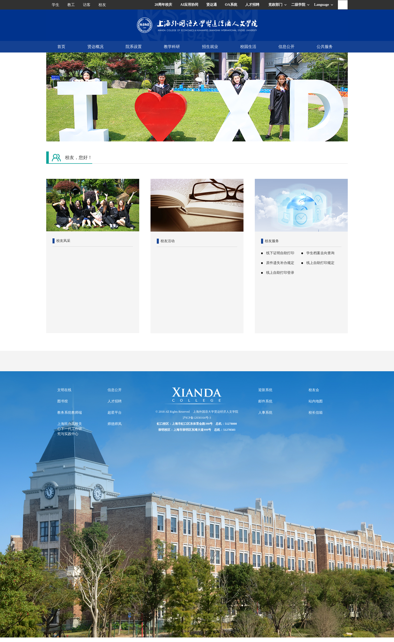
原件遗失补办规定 (280, 263)
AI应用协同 (189, 5)
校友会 (314, 390)
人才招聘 (252, 5)
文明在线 (64, 390)
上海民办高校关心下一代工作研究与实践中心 (69, 429)
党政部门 (275, 5)
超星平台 (115, 412)
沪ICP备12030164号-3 (197, 417)
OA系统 (231, 5)
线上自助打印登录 (280, 273)
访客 (86, 5)
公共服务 (325, 46)
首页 (61, 46)
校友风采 (63, 241)
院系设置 (134, 46)
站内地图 (316, 401)
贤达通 (211, 5)
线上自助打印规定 (320, 263)
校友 (102, 5)
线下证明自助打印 (280, 253)
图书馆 (62, 401)
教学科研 (172, 46)
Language (321, 5)
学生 (55, 5)
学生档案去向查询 (320, 253)
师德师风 (115, 424)
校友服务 (272, 241)
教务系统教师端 (69, 412)
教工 (71, 5)
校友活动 (168, 241)
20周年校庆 (163, 5)
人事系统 (265, 412)
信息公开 (286, 46)
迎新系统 (265, 390)
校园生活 (248, 46)
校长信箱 (316, 412)
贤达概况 (95, 46)
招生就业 (210, 46)
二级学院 (298, 5)
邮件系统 (265, 401)
